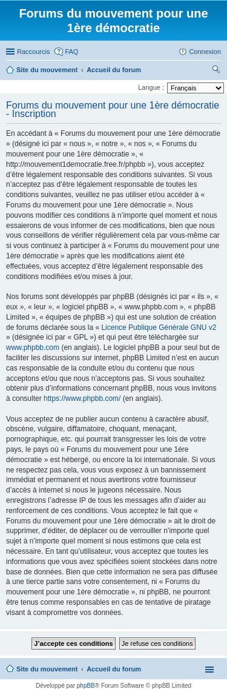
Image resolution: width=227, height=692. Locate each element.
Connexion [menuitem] (205, 51)
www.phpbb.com (32, 347)
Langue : (151, 87)
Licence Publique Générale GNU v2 (158, 327)
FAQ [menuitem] (71, 51)
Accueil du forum (114, 669)
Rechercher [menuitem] (216, 71)
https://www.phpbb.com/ (82, 398)
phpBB (86, 685)
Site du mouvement (46, 669)
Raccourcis (33, 51)
